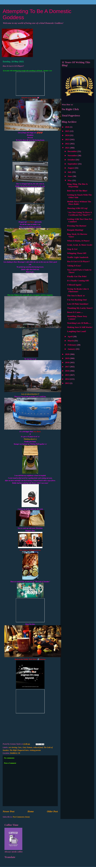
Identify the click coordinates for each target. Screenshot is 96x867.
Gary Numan (27, 747)
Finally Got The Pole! (77, 276)
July (70, 172)
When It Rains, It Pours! (78, 241)
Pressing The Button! (76, 226)
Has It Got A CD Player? (78, 261)
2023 (67, 139)
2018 (67, 362)
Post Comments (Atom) (21, 817)
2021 (67, 148)
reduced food (38, 747)
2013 (67, 383)
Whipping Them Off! (76, 253)
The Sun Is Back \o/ (76, 295)
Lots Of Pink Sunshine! (77, 304)
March (71, 340)
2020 (67, 354)
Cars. (20, 747)
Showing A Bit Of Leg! (77, 208)
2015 (67, 375)
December (72, 151)
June (70, 176)
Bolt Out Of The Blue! (77, 191)
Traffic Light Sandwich (77, 257)
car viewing (13, 747)
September (73, 164)
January (72, 349)
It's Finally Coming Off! (78, 280)
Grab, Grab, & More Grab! (79, 245)
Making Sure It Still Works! (80, 327)
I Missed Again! (74, 285)
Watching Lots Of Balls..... (79, 323)
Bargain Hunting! (75, 230)
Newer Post (8, 811)
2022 (67, 143)
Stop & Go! (72, 249)
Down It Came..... (75, 312)
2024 (67, 135)
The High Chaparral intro (19, 750)
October (72, 159)
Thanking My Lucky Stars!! (80, 308)
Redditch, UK (15, 753)
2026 (67, 127)
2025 (67, 131)
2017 (67, 366)
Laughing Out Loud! (76, 331)
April (70, 336)
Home (31, 811)
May (70, 180)
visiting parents (35, 750)
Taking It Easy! (74, 265)
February (72, 345)
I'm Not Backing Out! (77, 300)
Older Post (52, 811)
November (73, 155)
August (71, 168)
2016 (67, 371)
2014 (67, 379)
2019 (67, 358)
